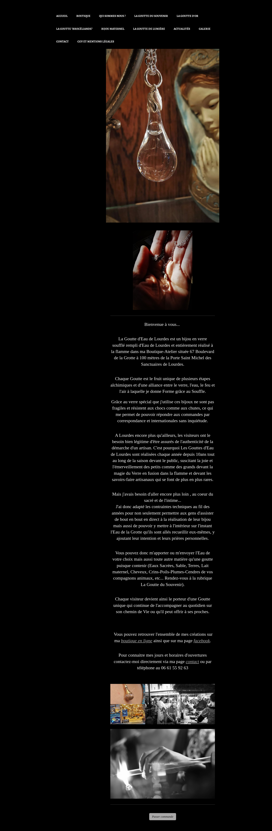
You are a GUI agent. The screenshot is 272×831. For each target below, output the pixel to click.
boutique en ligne (136, 640)
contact (192, 661)
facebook (202, 640)
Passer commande (162, 816)
